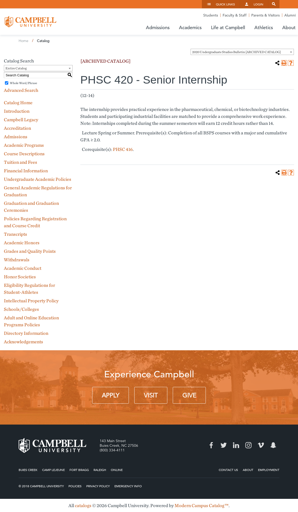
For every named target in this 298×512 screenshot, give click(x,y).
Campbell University (30, 21)
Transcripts (15, 234)
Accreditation (17, 128)
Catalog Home (18, 102)
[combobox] (242, 52)
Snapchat (273, 445)
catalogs (83, 505)
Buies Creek (28, 470)
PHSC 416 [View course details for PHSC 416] (123, 149)
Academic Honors (22, 242)
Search (273, 4)
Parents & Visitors (265, 15)
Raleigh (99, 470)
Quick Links (225, 4)
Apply (110, 395)
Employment (268, 470)
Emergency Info (128, 486)
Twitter (223, 445)
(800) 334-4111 (112, 450)
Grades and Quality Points (30, 251)
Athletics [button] (263, 27)
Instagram (248, 445)
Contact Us (228, 470)
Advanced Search (21, 90)
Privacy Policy (98, 486)
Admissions (15, 136)
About (248, 470)
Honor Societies (20, 276)
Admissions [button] (158, 27)
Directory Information (26, 333)
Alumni (290, 15)
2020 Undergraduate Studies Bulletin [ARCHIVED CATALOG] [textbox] (236, 52)
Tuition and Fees (20, 162)
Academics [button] (190, 27)
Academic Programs (24, 145)
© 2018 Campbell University (41, 486)
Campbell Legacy (21, 119)
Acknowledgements (23, 341)
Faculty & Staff (235, 15)
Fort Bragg (79, 470)
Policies (75, 486)
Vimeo (261, 445)
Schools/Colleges (21, 309)
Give (189, 395)
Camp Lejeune (53, 470)
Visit (151, 395)
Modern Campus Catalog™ (202, 505)
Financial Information (26, 170)
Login (258, 4)
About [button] (289, 27)
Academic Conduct (22, 268)
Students (210, 15)
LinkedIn (236, 445)
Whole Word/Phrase (23, 83)
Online (117, 470)
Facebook (211, 445)
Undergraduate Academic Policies (37, 179)
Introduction (16, 111)
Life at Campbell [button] (228, 27)
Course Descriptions (24, 153)
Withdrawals (16, 259)
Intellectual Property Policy (31, 300)
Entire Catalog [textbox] (16, 68)
